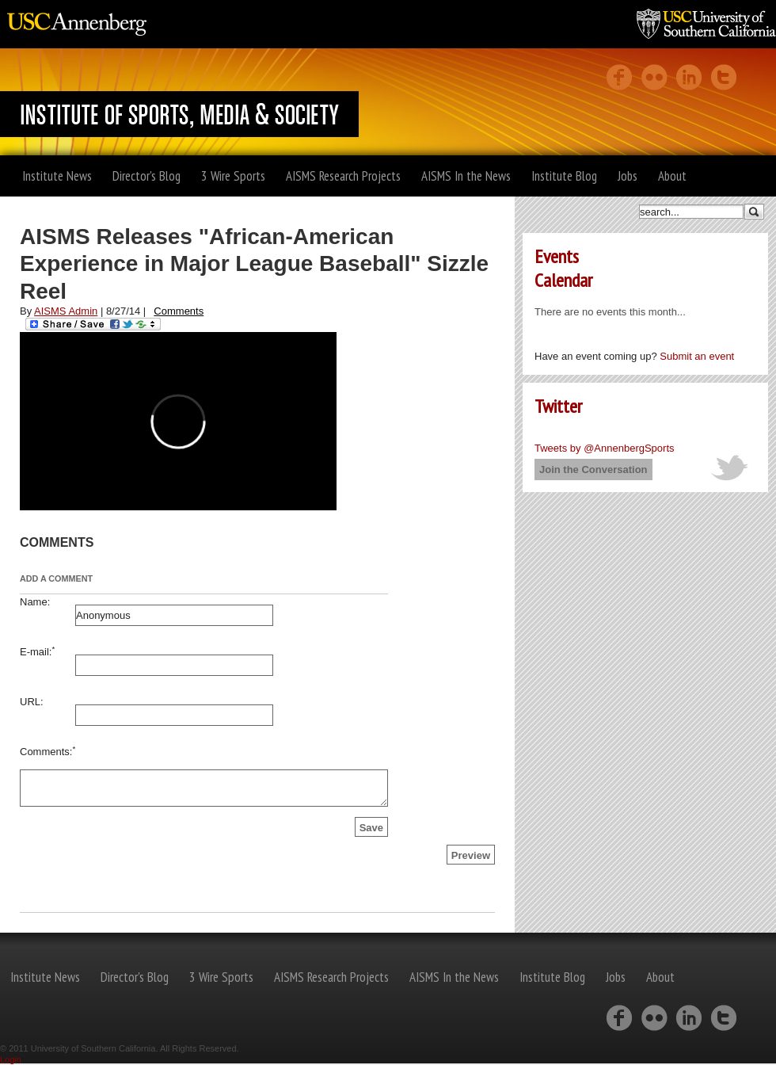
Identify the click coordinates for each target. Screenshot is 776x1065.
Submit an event (697, 356)
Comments (179, 311)
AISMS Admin (65, 311)
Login (10, 1059)
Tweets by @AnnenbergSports (604, 448)
